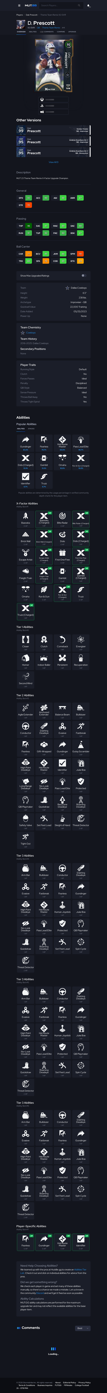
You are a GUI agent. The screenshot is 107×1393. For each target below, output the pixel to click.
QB (38, 28)
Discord (40, 1293)
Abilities (33, 32)
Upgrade (72, 32)
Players (19, 15)
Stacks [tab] (31, 429)
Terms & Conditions (27, 1385)
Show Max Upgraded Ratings (34, 275)
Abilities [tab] (21, 429)
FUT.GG (58, 1385)
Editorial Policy (69, 1382)
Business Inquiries (45, 1385)
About (58, 1382)
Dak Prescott (31, 15)
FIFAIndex (68, 1385)
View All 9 (53, 162)
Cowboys (31, 332)
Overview (21, 32)
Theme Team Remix (51, 28)
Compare (61, 32)
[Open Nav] (19, 5)
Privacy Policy (85, 1382)
